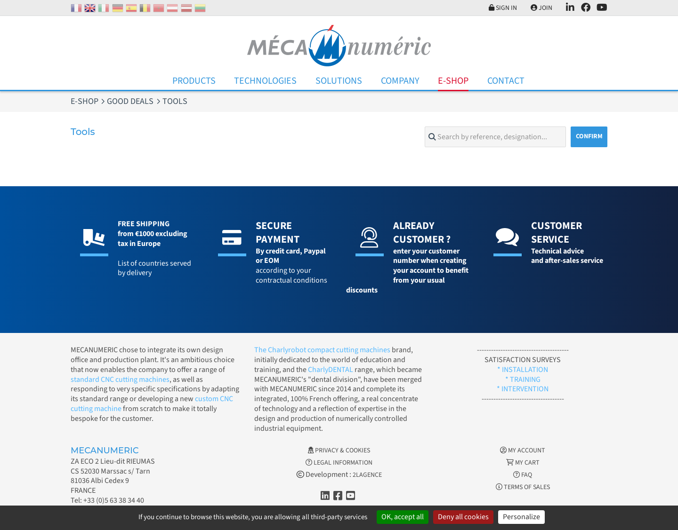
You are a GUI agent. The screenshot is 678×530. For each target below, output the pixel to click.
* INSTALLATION (522, 369)
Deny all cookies (463, 517)
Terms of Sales (523, 487)
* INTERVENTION (523, 389)
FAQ (522, 475)
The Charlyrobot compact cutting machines (322, 350)
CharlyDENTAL (331, 369)
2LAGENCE (367, 475)
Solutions (338, 80)
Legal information (339, 462)
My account (522, 450)
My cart (523, 462)
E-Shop (453, 80)
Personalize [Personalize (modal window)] (521, 517)
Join (541, 8)
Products (194, 80)
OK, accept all (402, 517)
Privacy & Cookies (339, 450)
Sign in (503, 8)
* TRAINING (523, 379)
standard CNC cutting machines (120, 379)
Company (400, 80)
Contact (506, 80)
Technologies (265, 80)
